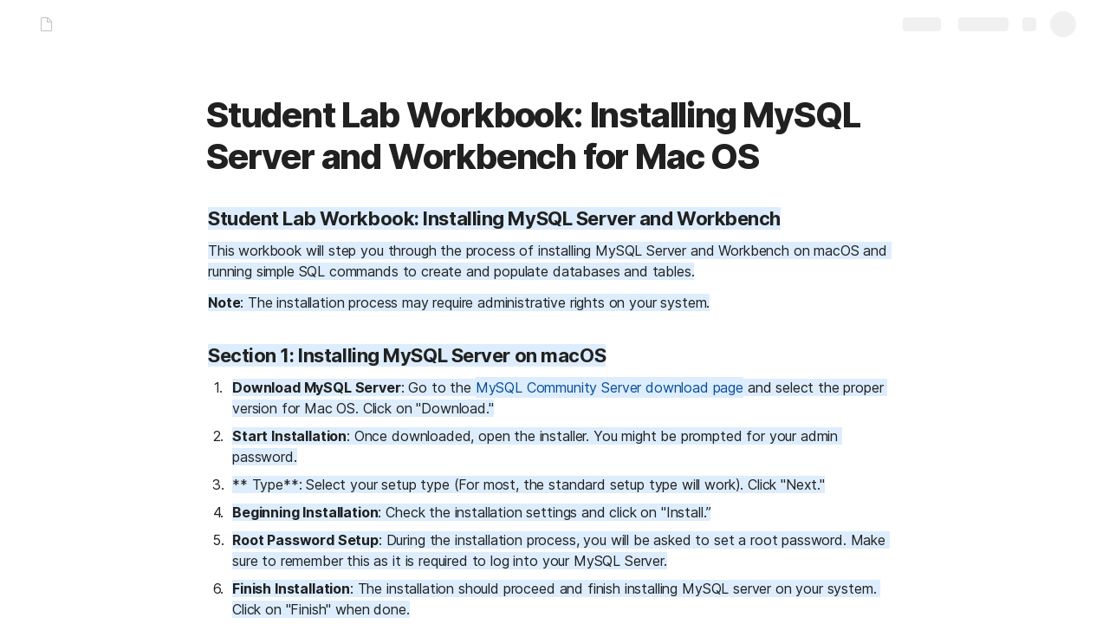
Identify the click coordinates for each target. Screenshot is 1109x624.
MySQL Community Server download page (609, 387)
